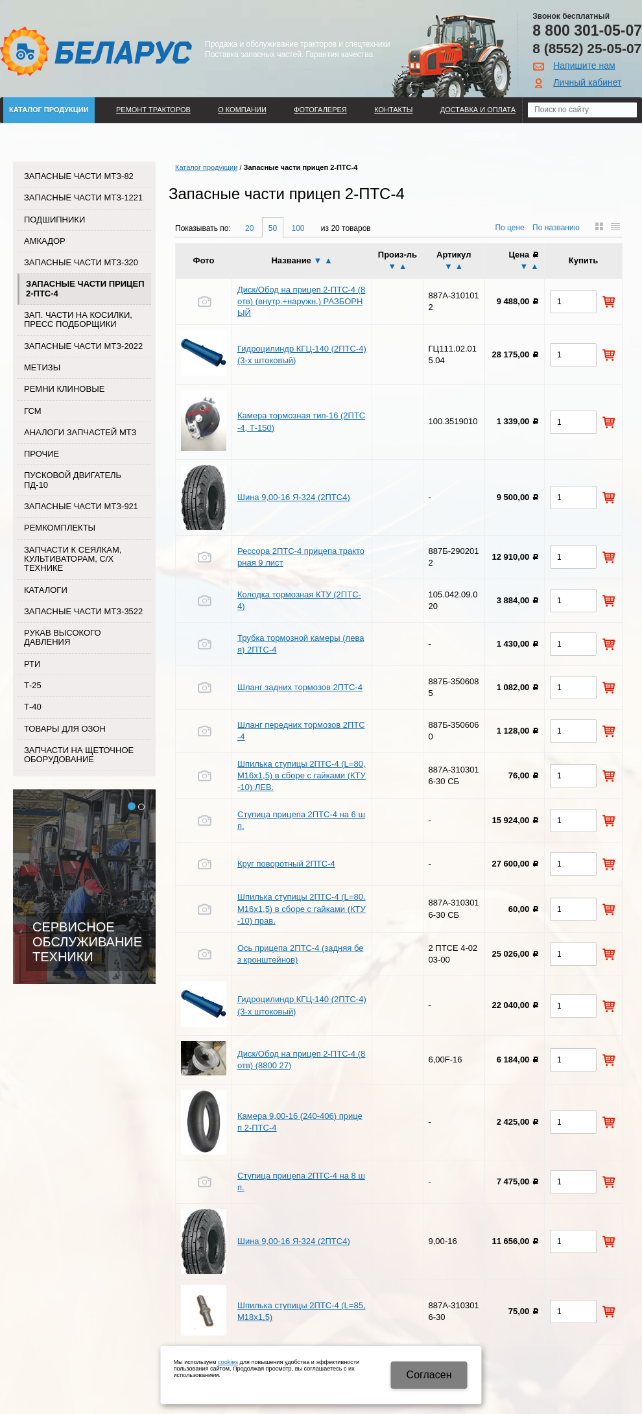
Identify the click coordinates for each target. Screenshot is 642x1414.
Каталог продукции (49, 110)
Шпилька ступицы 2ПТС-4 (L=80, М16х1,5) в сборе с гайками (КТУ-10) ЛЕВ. (301, 775)
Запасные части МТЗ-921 (81, 506)
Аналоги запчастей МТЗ (80, 432)
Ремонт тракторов (153, 110)
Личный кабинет (587, 82)
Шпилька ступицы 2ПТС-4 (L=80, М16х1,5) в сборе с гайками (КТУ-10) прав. (301, 908)
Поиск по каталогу (47, 135)
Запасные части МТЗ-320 (81, 262)
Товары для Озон (65, 729)
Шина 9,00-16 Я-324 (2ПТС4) (293, 497)
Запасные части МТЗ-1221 (83, 197)
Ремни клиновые (64, 389)
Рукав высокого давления (62, 637)
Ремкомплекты (59, 528)
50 (272, 228)
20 (249, 228)
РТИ (32, 664)
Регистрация (489, 135)
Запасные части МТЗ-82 (79, 176)
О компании (242, 110)
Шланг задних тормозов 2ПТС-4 (300, 687)
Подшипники (54, 219)
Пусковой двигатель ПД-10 (72, 479)
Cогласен (429, 1374)
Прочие (41, 454)
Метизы (42, 367)
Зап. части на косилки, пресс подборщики (78, 319)
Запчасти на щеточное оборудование (79, 754)
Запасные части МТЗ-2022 (83, 346)
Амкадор (44, 241)
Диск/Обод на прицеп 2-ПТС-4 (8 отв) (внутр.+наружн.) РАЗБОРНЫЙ (301, 301)
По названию (556, 227)
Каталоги (45, 590)
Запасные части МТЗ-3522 (83, 611)
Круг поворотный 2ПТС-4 (286, 864)
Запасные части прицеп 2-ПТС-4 (85, 288)
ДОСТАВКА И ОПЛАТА (478, 110)
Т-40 (33, 707)
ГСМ (33, 411)
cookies (228, 1362)
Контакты (393, 110)
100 (297, 228)
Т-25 (33, 685)
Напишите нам (584, 65)
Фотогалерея (320, 110)
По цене (509, 227)
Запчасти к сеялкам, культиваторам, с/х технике (72, 559)
